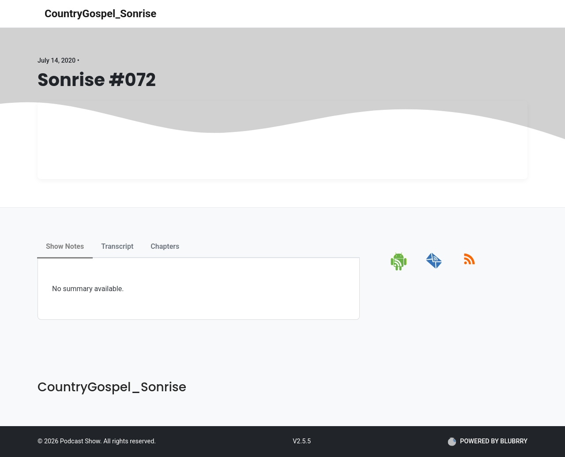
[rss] (469, 269)
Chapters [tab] (165, 246)
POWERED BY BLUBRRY (487, 441)
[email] (434, 269)
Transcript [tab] (117, 246)
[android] (399, 269)
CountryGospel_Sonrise (100, 13)
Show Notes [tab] (65, 246)
